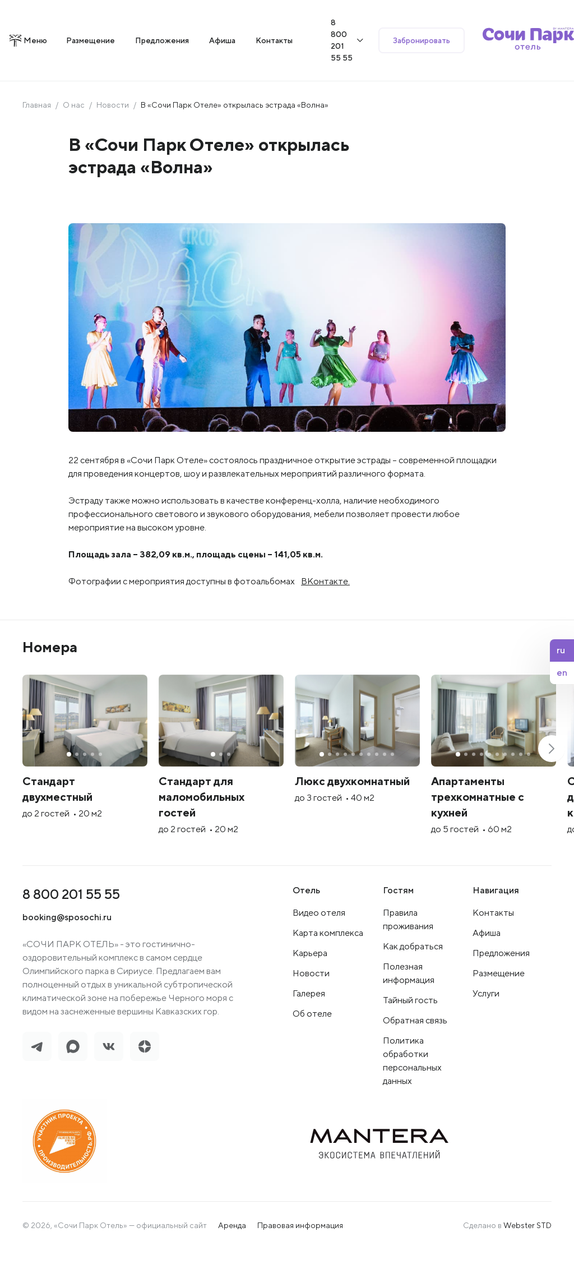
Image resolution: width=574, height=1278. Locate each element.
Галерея (309, 1022)
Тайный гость (410, 1028)
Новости (112, 116)
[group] (106, 781)
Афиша (487, 961)
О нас (74, 116)
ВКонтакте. (325, 593)
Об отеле (312, 1042)
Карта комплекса (328, 961)
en (562, 672)
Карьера (310, 981)
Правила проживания (408, 948)
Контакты (493, 941)
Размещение (499, 1001)
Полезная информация (408, 1002)
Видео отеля (319, 941)
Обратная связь (415, 1049)
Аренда (232, 1253)
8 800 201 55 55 (71, 922)
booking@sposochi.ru (67, 945)
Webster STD (527, 1253)
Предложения (501, 981)
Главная (36, 116)
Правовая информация (300, 1253)
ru (561, 650)
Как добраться (413, 975)
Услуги (486, 1022)
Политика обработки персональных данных (412, 1089)
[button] (551, 768)
